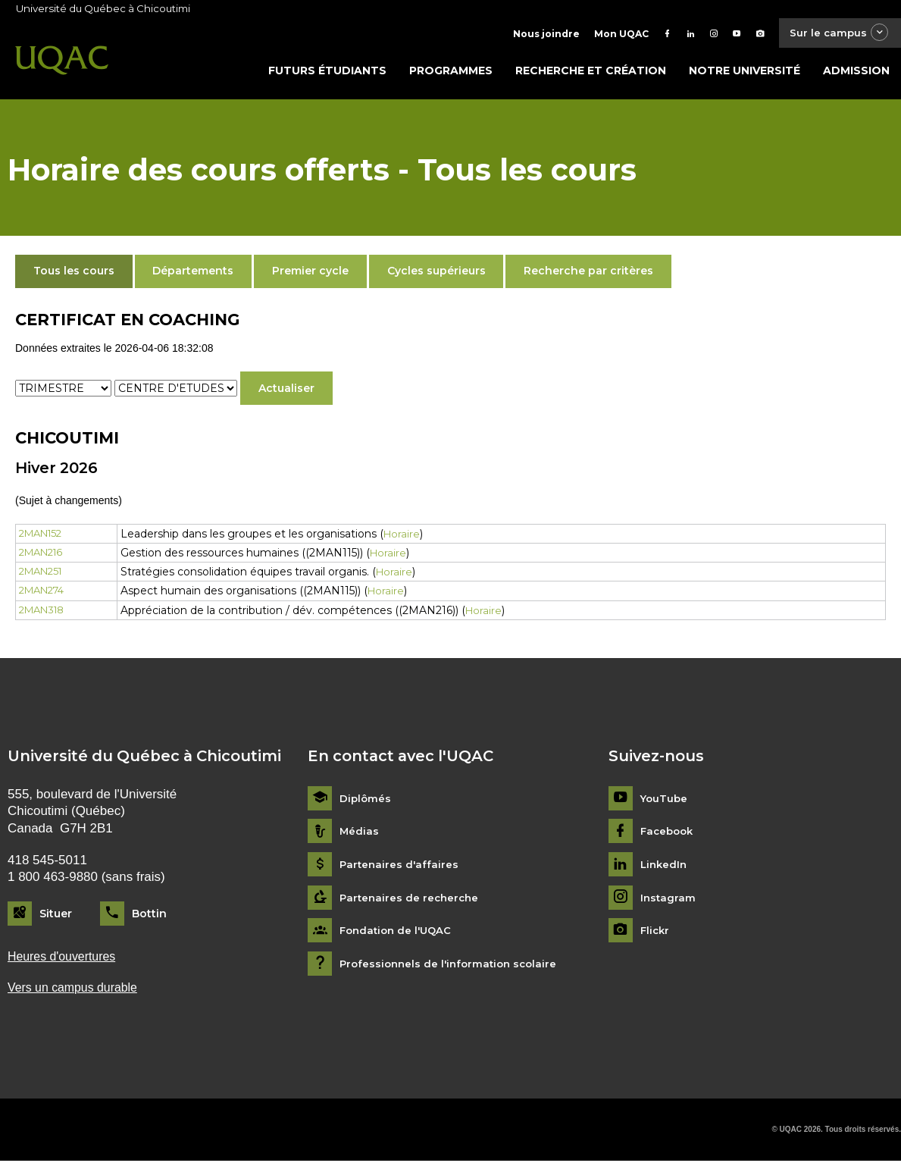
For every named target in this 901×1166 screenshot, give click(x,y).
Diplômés (366, 801)
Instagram (668, 901)
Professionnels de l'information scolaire (452, 967)
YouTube (665, 801)
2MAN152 (43, 537)
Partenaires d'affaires (400, 867)
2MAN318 (44, 613)
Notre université (744, 73)
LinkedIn (665, 867)
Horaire (414, 537)
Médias (359, 835)
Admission (856, 73)
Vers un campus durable (77, 993)
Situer (55, 916)
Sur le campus (835, 33)
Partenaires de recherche (411, 901)
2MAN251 (43, 574)
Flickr (655, 934)
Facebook (668, 835)
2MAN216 (44, 556)
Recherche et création (590, 73)
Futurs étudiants (327, 73)
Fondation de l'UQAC (398, 934)
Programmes (451, 73)
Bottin (149, 916)
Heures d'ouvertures (65, 960)
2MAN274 (45, 593)
